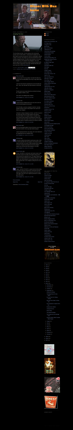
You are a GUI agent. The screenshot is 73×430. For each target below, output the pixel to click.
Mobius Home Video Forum (50, 94)
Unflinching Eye (47, 135)
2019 (47, 268)
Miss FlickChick (47, 93)
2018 (47, 270)
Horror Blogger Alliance (49, 81)
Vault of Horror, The (48, 239)
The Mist (34, 69)
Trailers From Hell (48, 133)
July (48, 323)
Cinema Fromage (47, 175)
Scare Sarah (46, 122)
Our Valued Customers (49, 101)
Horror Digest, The (48, 202)
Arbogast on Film (47, 44)
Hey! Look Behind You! (49, 76)
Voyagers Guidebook (48, 141)
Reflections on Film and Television (51, 226)
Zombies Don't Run (48, 148)
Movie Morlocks (26, 65)
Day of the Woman (48, 180)
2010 (47, 283)
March (48, 330)
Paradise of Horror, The (49, 109)
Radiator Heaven (47, 115)
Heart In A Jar (47, 75)
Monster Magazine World (49, 218)
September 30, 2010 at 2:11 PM (24, 164)
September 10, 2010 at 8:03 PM (24, 122)
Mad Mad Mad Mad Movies (50, 215)
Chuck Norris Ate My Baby (49, 51)
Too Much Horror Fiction (49, 236)
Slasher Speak (47, 230)
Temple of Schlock (48, 131)
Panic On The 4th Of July (49, 105)
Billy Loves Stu (47, 173)
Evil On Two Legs (48, 186)
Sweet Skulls (47, 233)
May (48, 326)
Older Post (40, 181)
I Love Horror (47, 205)
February (49, 332)
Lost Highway (47, 212)
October (48, 288)
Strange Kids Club (48, 231)
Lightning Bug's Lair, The (49, 86)
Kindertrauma (47, 84)
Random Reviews (48, 117)
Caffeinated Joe (47, 49)
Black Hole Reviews (48, 48)
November (49, 286)
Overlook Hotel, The (48, 104)
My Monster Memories (49, 222)
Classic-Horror (47, 178)
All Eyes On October (51, 292)
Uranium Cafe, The (48, 238)
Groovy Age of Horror (48, 199)
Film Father (46, 67)
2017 (47, 272)
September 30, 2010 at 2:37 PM (24, 176)
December (49, 285)
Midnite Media (47, 91)
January (48, 334)
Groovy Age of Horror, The (49, 73)
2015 (47, 275)
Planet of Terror (47, 112)
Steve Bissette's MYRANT (49, 130)
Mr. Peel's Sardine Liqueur (49, 97)
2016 (47, 274)
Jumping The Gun (50, 308)
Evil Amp (46, 185)
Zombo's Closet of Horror (49, 241)
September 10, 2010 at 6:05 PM (24, 97)
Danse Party (49, 310)
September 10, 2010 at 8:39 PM (24, 148)
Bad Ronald (46, 46)
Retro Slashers (47, 118)
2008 (47, 338)
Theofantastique (47, 235)
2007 (47, 340)
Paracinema (46, 107)
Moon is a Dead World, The (50, 220)
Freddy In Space (47, 70)
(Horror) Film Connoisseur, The (50, 41)
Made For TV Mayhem (49, 89)
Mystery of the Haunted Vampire (51, 223)
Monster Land (47, 217)
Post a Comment (16, 180)
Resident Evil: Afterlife (51, 306)
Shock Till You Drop (48, 127)
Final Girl (46, 68)
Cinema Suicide (47, 177)
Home (28, 181)
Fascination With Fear (48, 65)
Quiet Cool (46, 114)
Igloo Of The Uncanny (48, 207)
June (48, 324)
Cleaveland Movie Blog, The (50, 57)
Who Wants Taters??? (48, 144)
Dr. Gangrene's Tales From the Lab (51, 181)
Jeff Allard (18, 100)
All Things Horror (47, 43)
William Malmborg (48, 146)
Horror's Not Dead (48, 204)
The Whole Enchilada (51, 312)
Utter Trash (46, 136)
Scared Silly (46, 228)
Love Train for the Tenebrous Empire (51, 214)
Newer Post (15, 181)
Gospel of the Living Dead (49, 197)
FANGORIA (46, 64)
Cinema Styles (47, 56)
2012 (47, 279)
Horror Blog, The (47, 80)
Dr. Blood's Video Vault (49, 62)
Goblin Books (47, 193)
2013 (47, 277)
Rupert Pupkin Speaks (49, 120)
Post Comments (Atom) (23, 184)
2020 (47, 266)
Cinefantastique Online (49, 52)
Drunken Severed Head (49, 183)
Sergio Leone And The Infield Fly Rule (52, 123)
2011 (47, 281)
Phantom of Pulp (47, 110)
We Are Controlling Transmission (51, 143)
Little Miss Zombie (48, 88)
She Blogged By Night (48, 125)
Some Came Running (48, 128)
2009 (47, 336)
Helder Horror (47, 201)
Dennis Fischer (19, 151)
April (48, 328)
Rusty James (19, 76)
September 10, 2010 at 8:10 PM (24, 135)
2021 (47, 264)
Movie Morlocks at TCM (49, 96)
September (49, 290)
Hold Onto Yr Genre (48, 78)
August (48, 321)
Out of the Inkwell (47, 102)
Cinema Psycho (47, 54)
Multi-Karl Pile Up (47, 99)
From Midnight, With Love (49, 191)
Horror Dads (20, 69)
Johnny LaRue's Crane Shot (50, 83)
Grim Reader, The (48, 72)
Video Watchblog (47, 139)
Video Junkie (47, 138)
